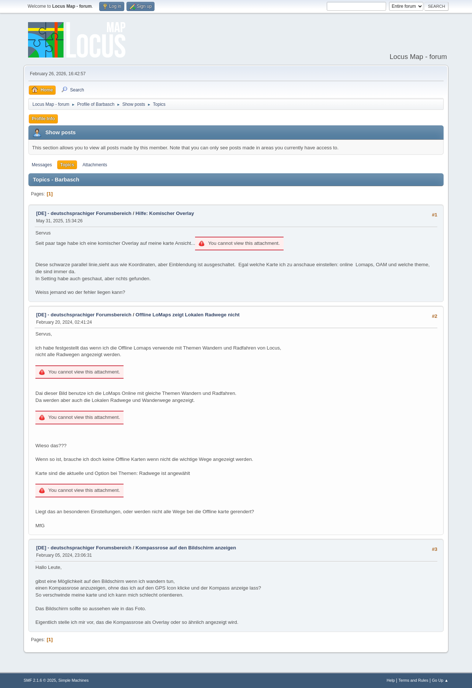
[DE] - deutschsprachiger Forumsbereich (83, 213)
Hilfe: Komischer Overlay (165, 213)
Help (391, 680)
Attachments (95, 164)
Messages (42, 164)
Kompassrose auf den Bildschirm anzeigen (186, 547)
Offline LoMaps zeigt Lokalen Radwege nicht (188, 314)
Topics (67, 164)
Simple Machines (73, 680)
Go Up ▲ (440, 680)
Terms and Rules (413, 680)
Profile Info (43, 118)
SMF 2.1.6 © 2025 (40, 680)
